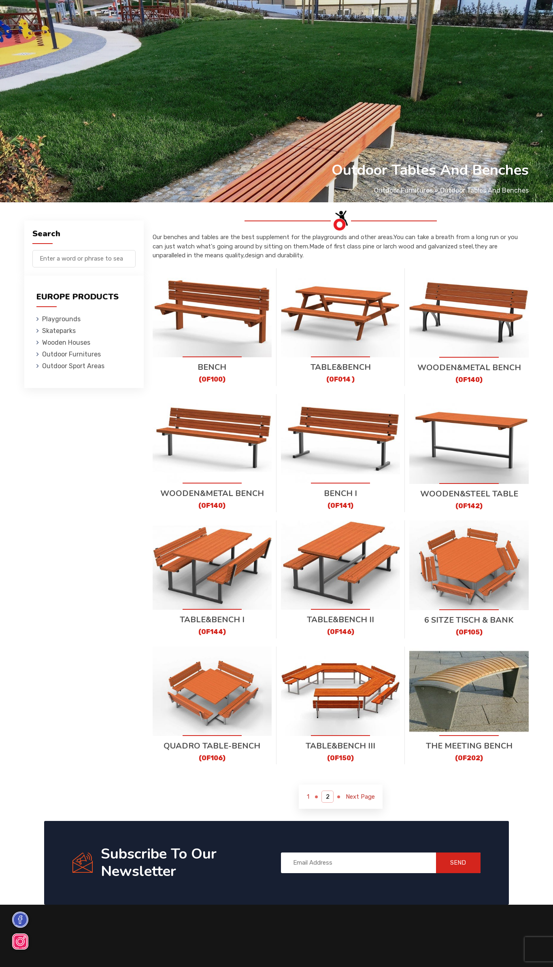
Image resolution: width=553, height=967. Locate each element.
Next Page (361, 796)
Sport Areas (322, 18)
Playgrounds (100, 18)
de (506, 19)
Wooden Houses (198, 18)
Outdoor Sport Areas (73, 366)
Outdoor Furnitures (262, 18)
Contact (407, 18)
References (368, 18)
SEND (456, 862)
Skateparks (147, 18)
